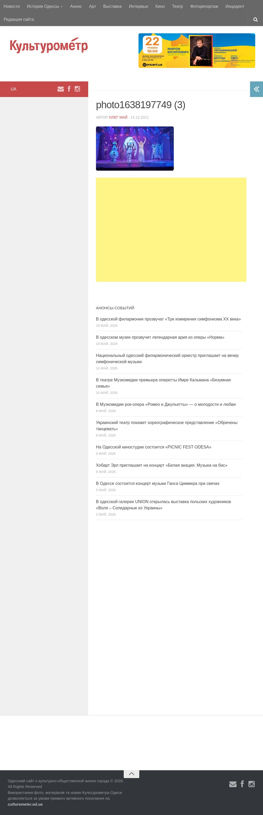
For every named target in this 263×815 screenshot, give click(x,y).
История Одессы (43, 6)
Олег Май (118, 117)
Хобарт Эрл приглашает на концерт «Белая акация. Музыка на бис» (161, 465)
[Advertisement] (171, 230)
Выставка (112, 6)
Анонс (76, 6)
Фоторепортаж (204, 6)
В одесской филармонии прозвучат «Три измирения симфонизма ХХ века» (168, 319)
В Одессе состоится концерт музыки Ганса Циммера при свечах (157, 483)
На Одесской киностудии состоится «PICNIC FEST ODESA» (153, 447)
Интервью (138, 6)
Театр (177, 6)
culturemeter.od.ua (25, 804)
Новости (12, 6)
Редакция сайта (19, 19)
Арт (92, 6)
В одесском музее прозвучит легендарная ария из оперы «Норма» (160, 337)
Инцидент (234, 6)
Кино (160, 6)
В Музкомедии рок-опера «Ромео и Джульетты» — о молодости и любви (166, 404)
